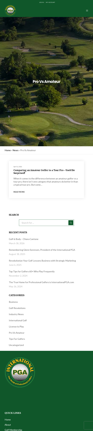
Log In (41, 2)
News (15, 150)
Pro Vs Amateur (16, 332)
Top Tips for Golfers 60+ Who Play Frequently (32, 271)
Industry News (16, 314)
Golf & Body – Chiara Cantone (23, 239)
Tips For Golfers (17, 338)
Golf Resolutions (17, 308)
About (8, 424)
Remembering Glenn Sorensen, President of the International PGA (42, 249)
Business (13, 301)
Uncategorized (16, 345)
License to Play (16, 326)
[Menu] (86, 10)
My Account (50, 2)
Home (8, 150)
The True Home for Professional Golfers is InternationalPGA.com (41, 282)
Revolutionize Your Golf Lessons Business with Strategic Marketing (42, 260)
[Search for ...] (46, 222)
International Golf (18, 320)
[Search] (70, 222)
